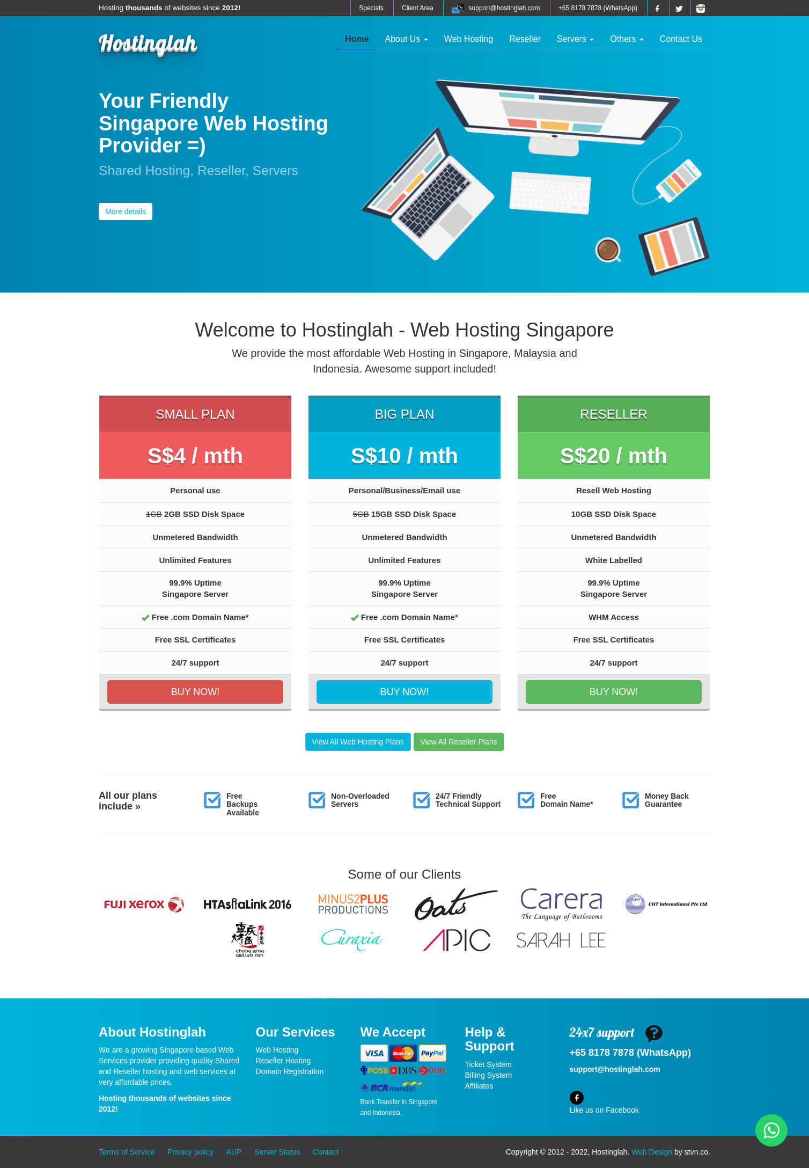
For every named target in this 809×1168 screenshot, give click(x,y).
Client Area (417, 8)
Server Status (277, 1152)
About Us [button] (406, 38)
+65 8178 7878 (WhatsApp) (597, 8)
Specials (371, 8)
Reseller (525, 38)
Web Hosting (468, 38)
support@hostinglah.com (504, 8)
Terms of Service (127, 1152)
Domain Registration (290, 1071)
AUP (234, 1152)
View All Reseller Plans (459, 742)
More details (125, 211)
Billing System (488, 1075)
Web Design (651, 1152)
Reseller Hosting (283, 1060)
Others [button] (626, 38)
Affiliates (479, 1086)
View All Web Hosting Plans (358, 742)
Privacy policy (190, 1152)
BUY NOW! (195, 692)
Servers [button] (575, 38)
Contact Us (681, 38)
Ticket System (488, 1064)
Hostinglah (148, 41)
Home (361, 38)
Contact (326, 1152)
